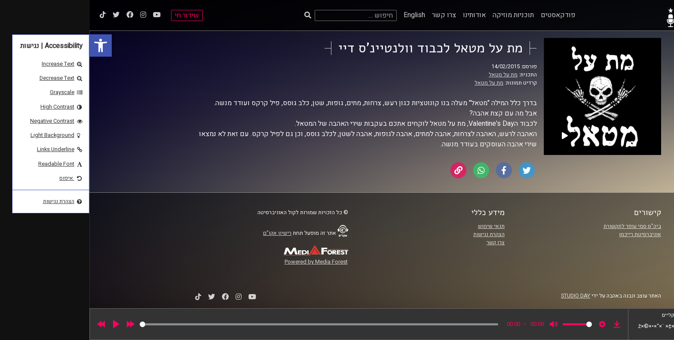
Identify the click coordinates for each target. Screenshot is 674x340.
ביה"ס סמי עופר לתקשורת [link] (543, 226)
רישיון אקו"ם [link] (188, 233)
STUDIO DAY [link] (486, 296)
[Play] (27, 324)
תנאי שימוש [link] (402, 226)
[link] (11, 45)
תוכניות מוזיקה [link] (423, 15)
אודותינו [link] (385, 15)
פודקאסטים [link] (468, 15)
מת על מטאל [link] (413, 75)
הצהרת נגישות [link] (399, 234)
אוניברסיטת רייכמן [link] (551, 234)
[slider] (229, 324)
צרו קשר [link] (355, 15)
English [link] (325, 15)
